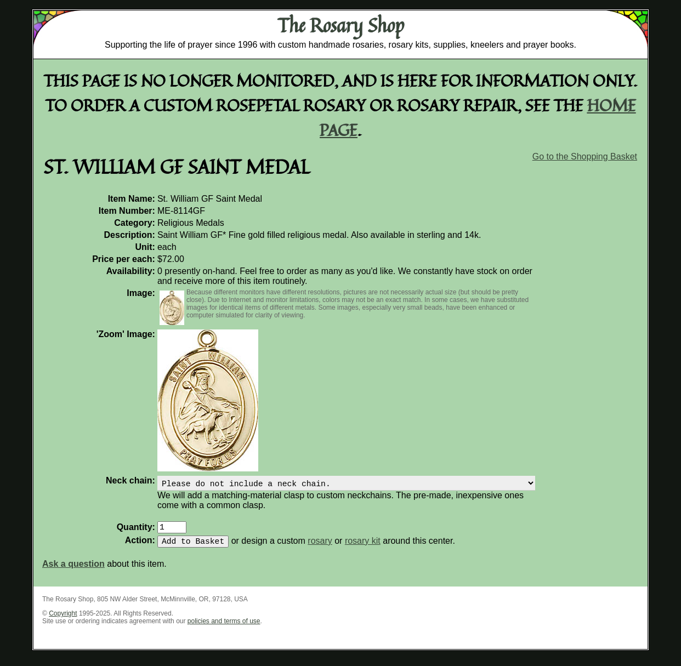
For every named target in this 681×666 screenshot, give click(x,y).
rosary (320, 547)
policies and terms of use (224, 627)
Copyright (63, 620)
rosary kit (363, 547)
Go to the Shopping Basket (584, 156)
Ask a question (73, 570)
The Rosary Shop (340, 25)
